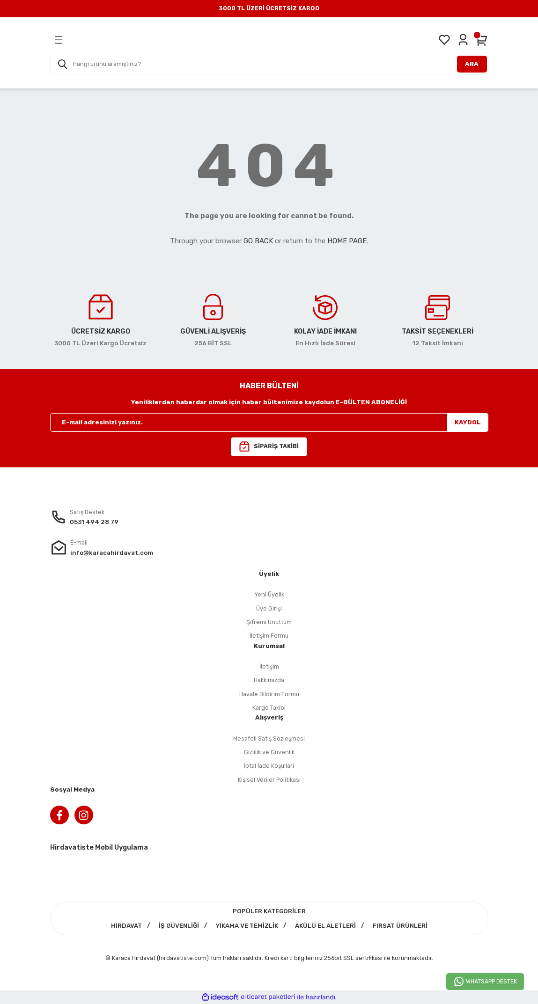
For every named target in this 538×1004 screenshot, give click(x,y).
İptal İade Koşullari (269, 765)
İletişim (269, 666)
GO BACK (258, 241)
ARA (472, 63)
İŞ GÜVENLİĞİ (179, 925)
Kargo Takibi (269, 707)
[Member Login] (463, 39)
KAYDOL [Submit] (468, 422)
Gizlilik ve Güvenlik (269, 752)
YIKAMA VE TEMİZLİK (247, 925)
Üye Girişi (269, 608)
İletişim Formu (269, 635)
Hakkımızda (269, 680)
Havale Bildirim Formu (269, 694)
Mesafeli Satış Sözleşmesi (269, 738)
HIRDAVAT (126, 925)
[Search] (269, 64)
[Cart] (481, 39)
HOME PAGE (347, 241)
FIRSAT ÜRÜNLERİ (400, 925)
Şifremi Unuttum (269, 622)
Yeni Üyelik (269, 594)
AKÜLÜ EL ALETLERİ (325, 925)
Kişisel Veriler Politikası (269, 779)
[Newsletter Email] (269, 422)
